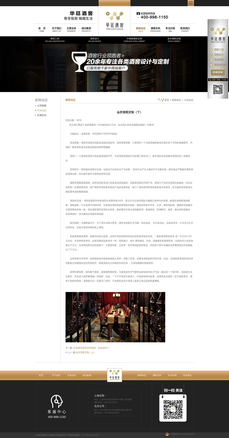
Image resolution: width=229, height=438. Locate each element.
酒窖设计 (94, 39)
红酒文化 (41, 115)
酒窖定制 (138, 125)
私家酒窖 (154, 281)
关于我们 (56, 375)
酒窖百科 (157, 375)
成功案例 (86, 375)
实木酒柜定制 (174, 39)
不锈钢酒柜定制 (134, 39)
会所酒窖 (89, 125)
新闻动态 (176, 100)
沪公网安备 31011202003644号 (180, 434)
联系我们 (187, 375)
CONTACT (185, 29)
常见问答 (172, 375)
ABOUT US (57, 29)
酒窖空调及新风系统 (80, 183)
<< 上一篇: (80, 352)
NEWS (141, 29)
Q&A (170, 29)
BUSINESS (71, 29)
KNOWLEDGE (155, 29)
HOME (42, 29)
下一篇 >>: (87, 348)
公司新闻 (41, 105)
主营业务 (71, 375)
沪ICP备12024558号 (90, 435)
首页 (163, 100)
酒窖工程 (55, 39)
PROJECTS (86, 29)
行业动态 (41, 110)
